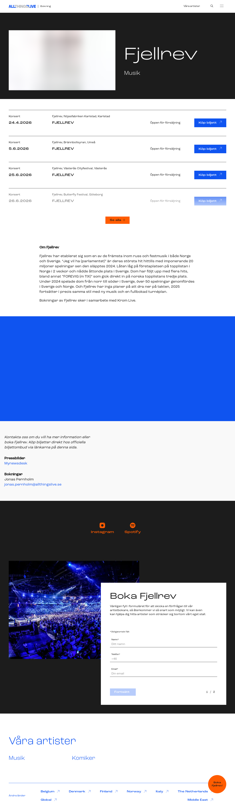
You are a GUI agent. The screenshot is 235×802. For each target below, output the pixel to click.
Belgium (50, 791)
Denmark (80, 791)
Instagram (102, 528)
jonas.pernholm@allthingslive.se (32, 484)
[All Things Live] (22, 6)
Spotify (132, 528)
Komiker (83, 758)
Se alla (117, 220)
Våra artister (192, 6)
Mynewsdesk (15, 463)
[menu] (221, 5)
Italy (162, 791)
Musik (17, 758)
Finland (109, 791)
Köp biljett (210, 122)
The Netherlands (195, 791)
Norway (136, 791)
